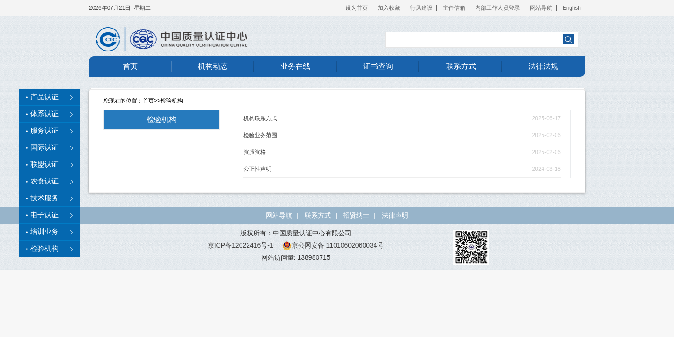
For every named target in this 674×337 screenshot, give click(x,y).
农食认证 (44, 181)
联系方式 (461, 66)
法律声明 (395, 215)
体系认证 (44, 113)
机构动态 (213, 66)
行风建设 (421, 8)
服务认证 (44, 130)
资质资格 (254, 152)
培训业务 (44, 231)
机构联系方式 (260, 118)
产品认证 (44, 97)
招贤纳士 (356, 215)
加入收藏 (389, 8)
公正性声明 (257, 169)
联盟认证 (44, 164)
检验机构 (172, 100)
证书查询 (378, 66)
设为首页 (356, 8)
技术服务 (44, 198)
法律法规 (543, 66)
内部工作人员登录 (497, 8)
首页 (130, 66)
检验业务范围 (260, 135)
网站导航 (541, 8)
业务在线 (295, 66)
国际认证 (44, 147)
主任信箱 (454, 8)
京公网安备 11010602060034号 (333, 245)
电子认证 (44, 215)
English (572, 8)
